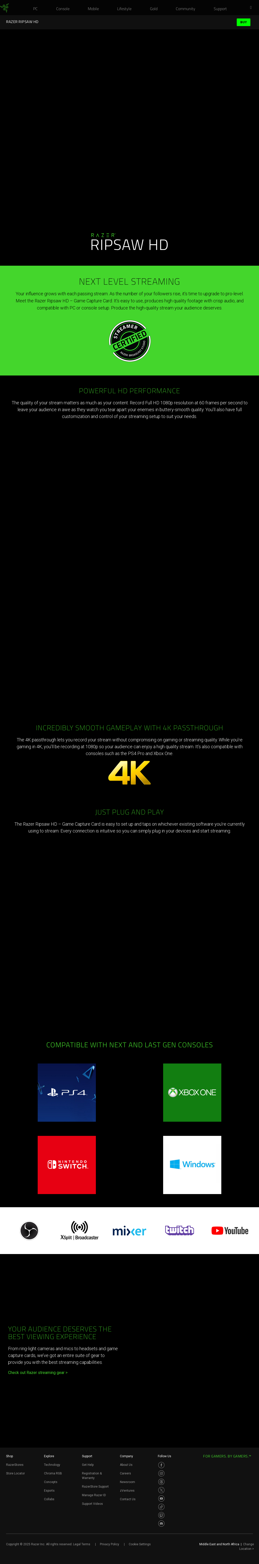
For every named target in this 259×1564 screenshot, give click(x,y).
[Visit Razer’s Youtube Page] (161, 1498)
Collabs (49, 1499)
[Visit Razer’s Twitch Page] (161, 1515)
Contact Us (128, 1499)
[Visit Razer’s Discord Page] (161, 1523)
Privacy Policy (109, 1544)
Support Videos (92, 1504)
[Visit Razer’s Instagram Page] (161, 1473)
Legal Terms (81, 1544)
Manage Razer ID (94, 1495)
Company (126, 1456)
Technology (52, 1465)
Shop (9, 1456)
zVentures (127, 1490)
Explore (49, 1456)
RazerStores (15, 1465)
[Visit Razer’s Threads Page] (161, 1481)
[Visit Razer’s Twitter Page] (161, 1490)
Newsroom (127, 1482)
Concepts (50, 1482)
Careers (125, 1473)
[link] (4, 8)
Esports (49, 1490)
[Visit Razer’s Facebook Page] (161, 1465)
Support (87, 1456)
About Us (126, 1465)
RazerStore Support (95, 1486)
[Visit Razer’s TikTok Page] (161, 1506)
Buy (243, 22)
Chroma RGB (53, 1473)
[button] (252, 7)
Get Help (88, 1465)
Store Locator (15, 1473)
